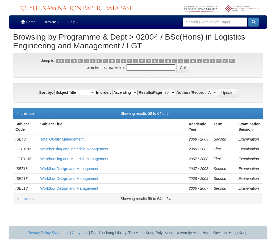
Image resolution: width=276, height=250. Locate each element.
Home (28, 22)
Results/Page (150, 92)
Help (73, 22)
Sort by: (46, 92)
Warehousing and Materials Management (74, 149)
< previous (26, 113)
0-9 (60, 60)
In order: (103, 92)
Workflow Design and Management (69, 169)
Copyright (80, 233)
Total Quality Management (62, 139)
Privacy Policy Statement (48, 233)
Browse (52, 22)
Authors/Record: (191, 92)
